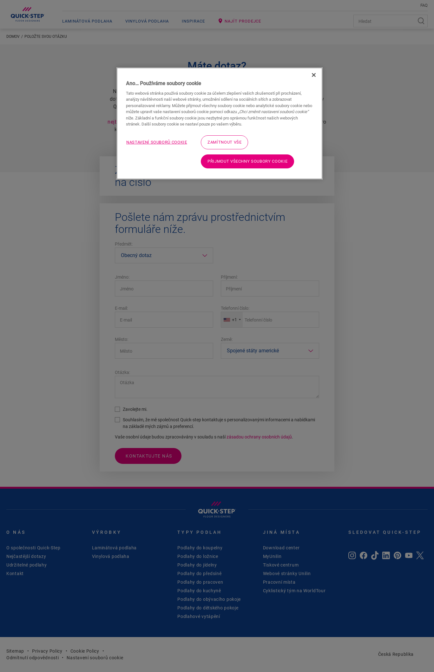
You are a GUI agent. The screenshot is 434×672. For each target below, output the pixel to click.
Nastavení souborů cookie (156, 142)
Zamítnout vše (224, 142)
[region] (219, 123)
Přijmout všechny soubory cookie (247, 161)
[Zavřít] (314, 75)
